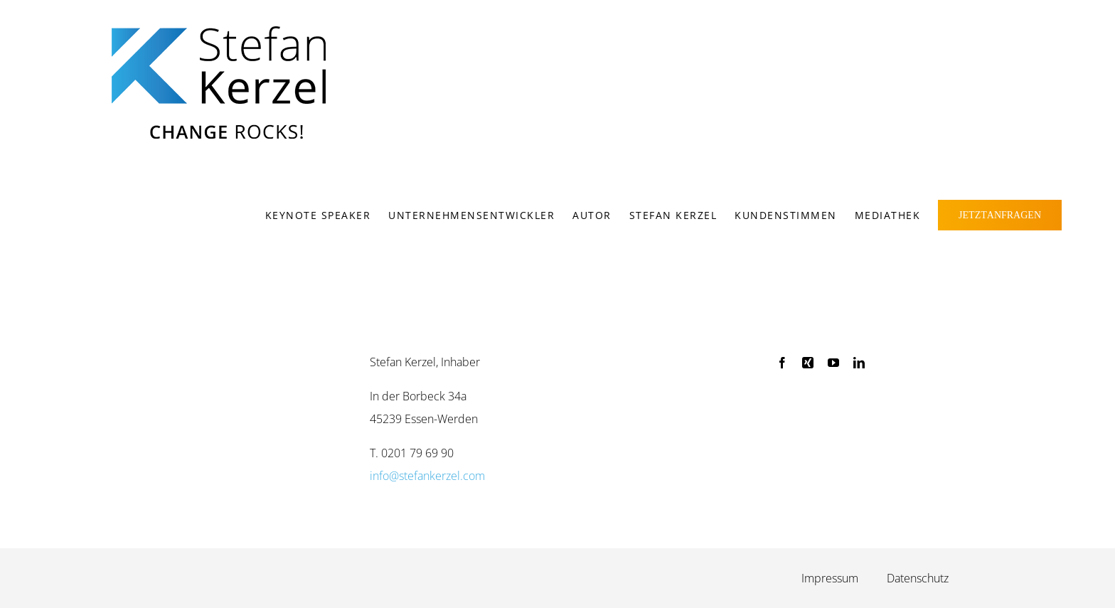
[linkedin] (859, 362)
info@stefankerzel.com (427, 476)
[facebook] (782, 362)
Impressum (829, 578)
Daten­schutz (918, 578)
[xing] (807, 362)
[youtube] (833, 362)
